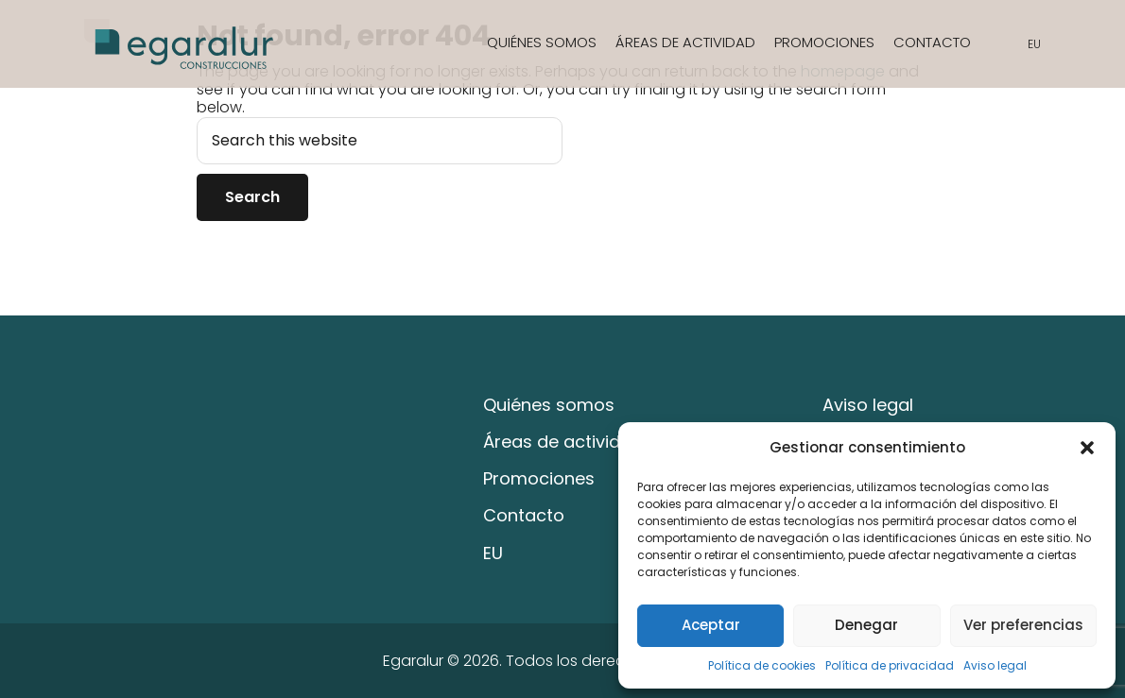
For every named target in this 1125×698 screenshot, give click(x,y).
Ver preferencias (1023, 625)
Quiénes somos (542, 42)
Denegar (866, 625)
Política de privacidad (889, 665)
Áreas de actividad (685, 42)
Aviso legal (995, 665)
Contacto (932, 42)
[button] (1087, 447)
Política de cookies (762, 665)
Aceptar (711, 625)
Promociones (824, 42)
